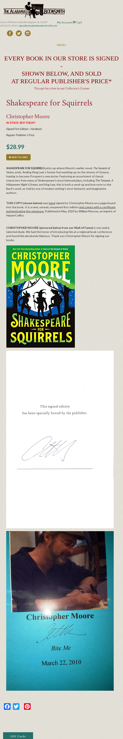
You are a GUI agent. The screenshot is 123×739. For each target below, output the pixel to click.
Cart (79, 22)
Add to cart (18, 157)
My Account (65, 22)
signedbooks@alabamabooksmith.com (38, 25)
